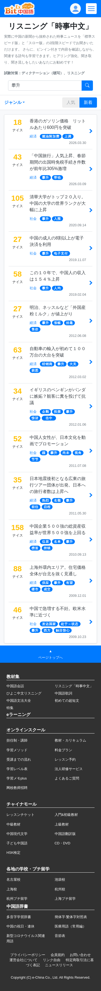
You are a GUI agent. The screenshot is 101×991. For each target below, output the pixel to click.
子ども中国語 (16, 843)
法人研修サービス (69, 769)
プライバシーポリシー (27, 955)
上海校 (11, 889)
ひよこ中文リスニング (23, 693)
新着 (88, 102)
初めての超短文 (67, 701)
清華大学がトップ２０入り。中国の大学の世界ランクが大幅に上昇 (58, 203)
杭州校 (60, 889)
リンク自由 (51, 960)
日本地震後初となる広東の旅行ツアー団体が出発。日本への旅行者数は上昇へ (58, 485)
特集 (9, 708)
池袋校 (60, 879)
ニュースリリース (59, 965)
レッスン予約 (65, 759)
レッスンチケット (20, 815)
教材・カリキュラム (70, 740)
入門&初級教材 (66, 815)
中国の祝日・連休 (20, 926)
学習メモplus (16, 778)
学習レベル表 (16, 769)
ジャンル (13, 102)
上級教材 (62, 824)
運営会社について (23, 960)
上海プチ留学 (65, 899)
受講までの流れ (18, 759)
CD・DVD (63, 843)
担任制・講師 (16, 740)
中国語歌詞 (63, 693)
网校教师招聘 (16, 788)
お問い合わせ (80, 955)
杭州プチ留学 (16, 899)
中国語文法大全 (18, 701)
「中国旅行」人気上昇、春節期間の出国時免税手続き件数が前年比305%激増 (58, 162)
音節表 (60, 936)
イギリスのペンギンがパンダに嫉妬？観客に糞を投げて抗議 (58, 396)
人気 (71, 102)
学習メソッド (16, 750)
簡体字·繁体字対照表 (71, 917)
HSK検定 (13, 853)
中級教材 (13, 824)
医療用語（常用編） (70, 926)
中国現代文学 (16, 834)
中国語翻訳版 (65, 834)
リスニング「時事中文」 (74, 686)
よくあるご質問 (67, 778)
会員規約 (58, 955)
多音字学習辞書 (18, 917)
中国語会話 (15, 686)
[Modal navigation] (91, 8)
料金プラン (63, 750)
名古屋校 (13, 879)
